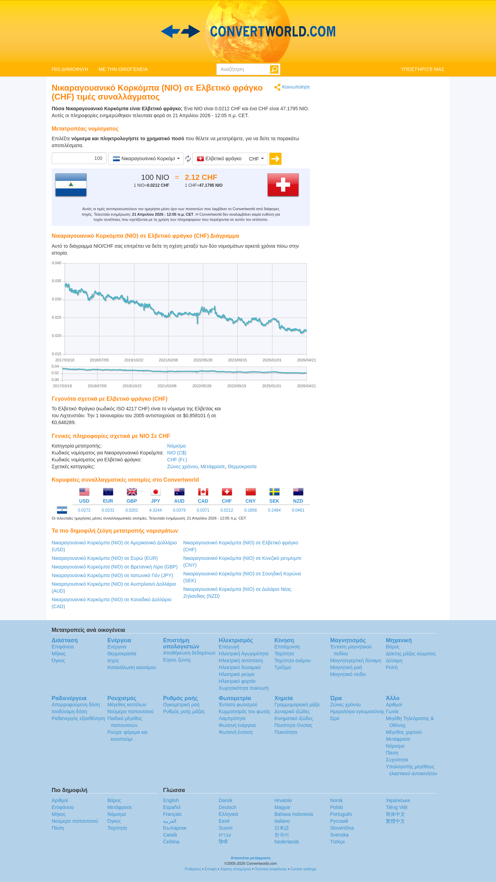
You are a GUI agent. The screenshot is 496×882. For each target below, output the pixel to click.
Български (174, 828)
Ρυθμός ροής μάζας (184, 711)
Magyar (283, 807)
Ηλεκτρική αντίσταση (241, 660)
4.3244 (155, 510)
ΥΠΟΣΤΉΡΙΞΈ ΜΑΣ (422, 69)
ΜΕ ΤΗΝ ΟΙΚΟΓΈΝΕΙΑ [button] (123, 69)
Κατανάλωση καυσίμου (131, 667)
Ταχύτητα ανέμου (293, 660)
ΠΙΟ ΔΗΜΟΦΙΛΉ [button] (70, 69)
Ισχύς (113, 660)
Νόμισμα (176, 446)
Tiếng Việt (396, 807)
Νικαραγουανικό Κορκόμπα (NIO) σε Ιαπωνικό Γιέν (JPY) (112, 575)
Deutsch (227, 807)
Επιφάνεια (63, 646)
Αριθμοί (394, 704)
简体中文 (395, 814)
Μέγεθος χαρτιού (404, 732)
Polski (336, 807)
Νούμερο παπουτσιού (130, 711)
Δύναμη (394, 660)
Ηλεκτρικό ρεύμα (236, 674)
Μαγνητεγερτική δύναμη (355, 660)
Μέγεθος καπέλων (126, 704)
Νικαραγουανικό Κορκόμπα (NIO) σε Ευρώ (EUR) (105, 558)
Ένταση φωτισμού (238, 704)
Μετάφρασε (212, 466)
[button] (146, 159)
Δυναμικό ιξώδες (292, 711)
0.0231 (108, 510)
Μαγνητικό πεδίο (347, 674)
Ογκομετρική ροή (181, 704)
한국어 (282, 835)
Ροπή (391, 667)
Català (170, 835)
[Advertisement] (267, 422)
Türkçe (337, 841)
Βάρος (393, 646)
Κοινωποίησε (292, 87)
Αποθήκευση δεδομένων (189, 653)
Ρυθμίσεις (193, 869)
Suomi (225, 828)
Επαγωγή (229, 646)
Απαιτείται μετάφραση (251, 858)
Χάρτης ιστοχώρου (235, 869)
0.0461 (298, 510)
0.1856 (250, 510)
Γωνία (392, 711)
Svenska (339, 835)
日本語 (282, 828)
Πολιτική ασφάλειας (271, 869)
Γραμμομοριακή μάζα (297, 704)
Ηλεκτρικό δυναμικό (240, 667)
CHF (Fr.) (177, 459)
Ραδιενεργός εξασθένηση (78, 718)
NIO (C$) (176, 452)
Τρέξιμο (283, 667)
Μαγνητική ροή (346, 667)
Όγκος (58, 660)
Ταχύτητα (284, 653)
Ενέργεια (116, 646)
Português (341, 814)
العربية (169, 821)
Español (171, 807)
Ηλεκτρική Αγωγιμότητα (243, 653)
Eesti (224, 821)
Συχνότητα (397, 759)
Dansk (225, 800)
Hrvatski (283, 800)
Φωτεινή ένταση (236, 732)
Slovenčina (342, 828)
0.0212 (226, 510)
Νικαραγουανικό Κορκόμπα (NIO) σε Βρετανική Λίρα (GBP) (115, 567)
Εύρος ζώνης (177, 660)
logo (248, 31)
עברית (225, 835)
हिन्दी (223, 841)
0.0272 (84, 510)
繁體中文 (395, 821)
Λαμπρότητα (232, 718)
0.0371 (203, 510)
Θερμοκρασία (242, 466)
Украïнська (398, 800)
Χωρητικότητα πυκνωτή (244, 688)
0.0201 (131, 510)
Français (172, 814)
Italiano (282, 821)
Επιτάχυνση (287, 646)
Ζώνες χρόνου (182, 466)
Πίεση (392, 753)
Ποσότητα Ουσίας (293, 725)
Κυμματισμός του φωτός (244, 711)
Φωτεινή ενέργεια (237, 725)
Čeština (171, 841)
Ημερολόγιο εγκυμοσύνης (357, 711)
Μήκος (59, 653)
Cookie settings (303, 869)
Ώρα (334, 718)
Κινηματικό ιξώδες (294, 718)
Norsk (336, 800)
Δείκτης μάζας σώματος (411, 653)
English (171, 800)
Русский (339, 821)
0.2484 (274, 510)
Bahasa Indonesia (294, 814)
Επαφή (210, 869)
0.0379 (179, 510)
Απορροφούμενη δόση (76, 704)
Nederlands (287, 841)
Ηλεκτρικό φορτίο (237, 681)
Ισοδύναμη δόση (69, 711)
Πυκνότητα (286, 732)
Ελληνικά (228, 814)
